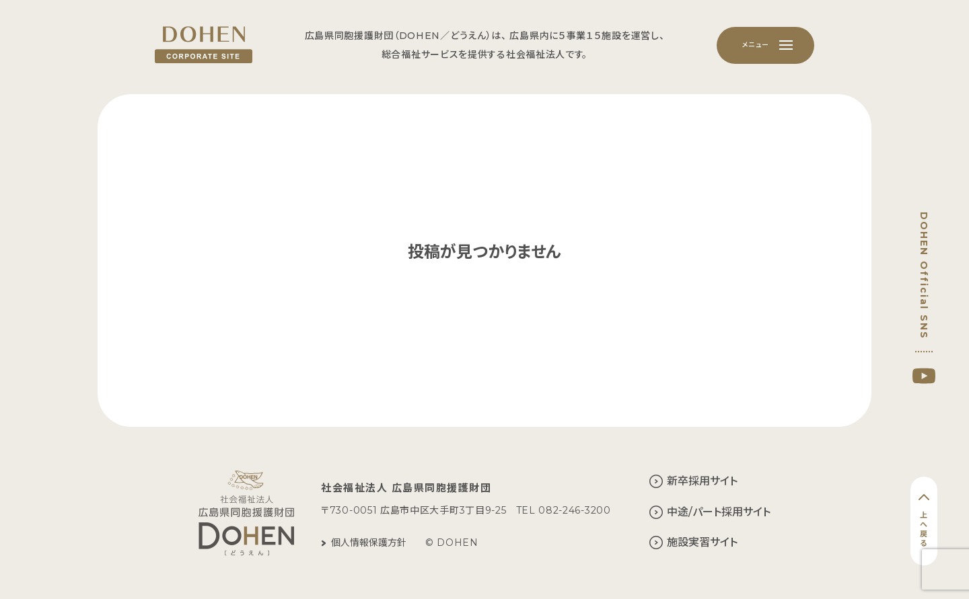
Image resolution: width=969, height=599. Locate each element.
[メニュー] (765, 45)
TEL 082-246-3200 (563, 510)
